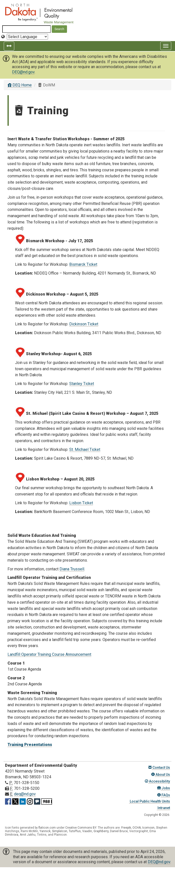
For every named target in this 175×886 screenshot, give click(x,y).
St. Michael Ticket (84, 449)
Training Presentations (30, 744)
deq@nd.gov (25, 794)
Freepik (126, 827)
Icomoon (148, 827)
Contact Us (159, 768)
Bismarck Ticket (83, 264)
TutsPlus (75, 831)
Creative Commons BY (80, 827)
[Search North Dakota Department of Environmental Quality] (26, 29)
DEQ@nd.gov (23, 72)
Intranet (163, 808)
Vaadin (87, 831)
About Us (160, 775)
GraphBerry (101, 831)
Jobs (163, 788)
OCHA (136, 827)
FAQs (163, 795)
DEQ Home (20, 85)
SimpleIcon (59, 831)
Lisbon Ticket (81, 502)
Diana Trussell (72, 569)
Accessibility (157, 781)
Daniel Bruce (119, 831)
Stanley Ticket (81, 383)
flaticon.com (47, 827)
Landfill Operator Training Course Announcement (49, 654)
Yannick (45, 831)
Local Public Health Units (149, 801)
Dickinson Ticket (83, 324)
